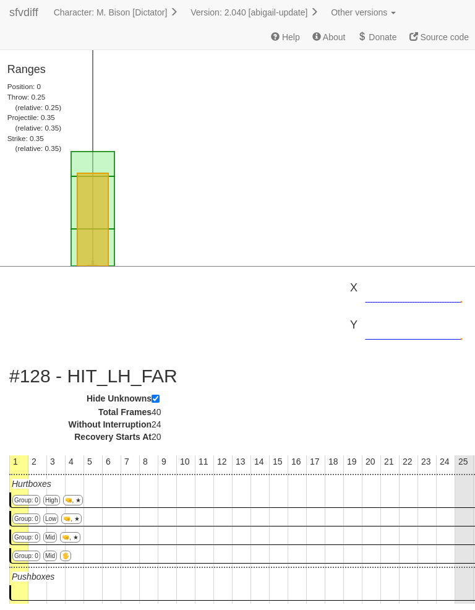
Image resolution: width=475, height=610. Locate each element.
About (329, 37)
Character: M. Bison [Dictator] (116, 12)
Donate (376, 37)
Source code (439, 37)
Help (285, 37)
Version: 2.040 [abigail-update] (254, 12)
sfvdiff (23, 12)
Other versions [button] (363, 12)
